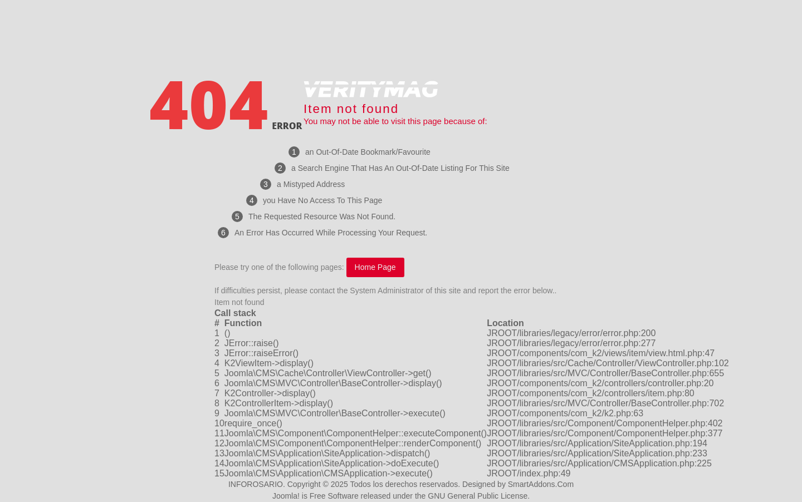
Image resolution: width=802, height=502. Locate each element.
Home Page (375, 267)
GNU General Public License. (479, 495)
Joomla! (286, 495)
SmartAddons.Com (541, 484)
